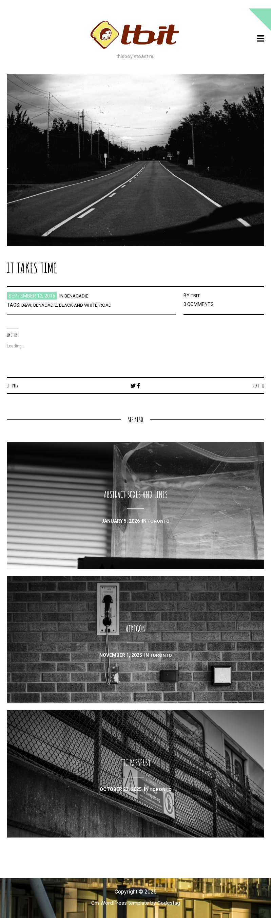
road (109, 305)
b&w (26, 305)
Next (255, 385)
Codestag (169, 903)
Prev (15, 385)
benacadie (77, 296)
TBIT (196, 295)
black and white (81, 305)
